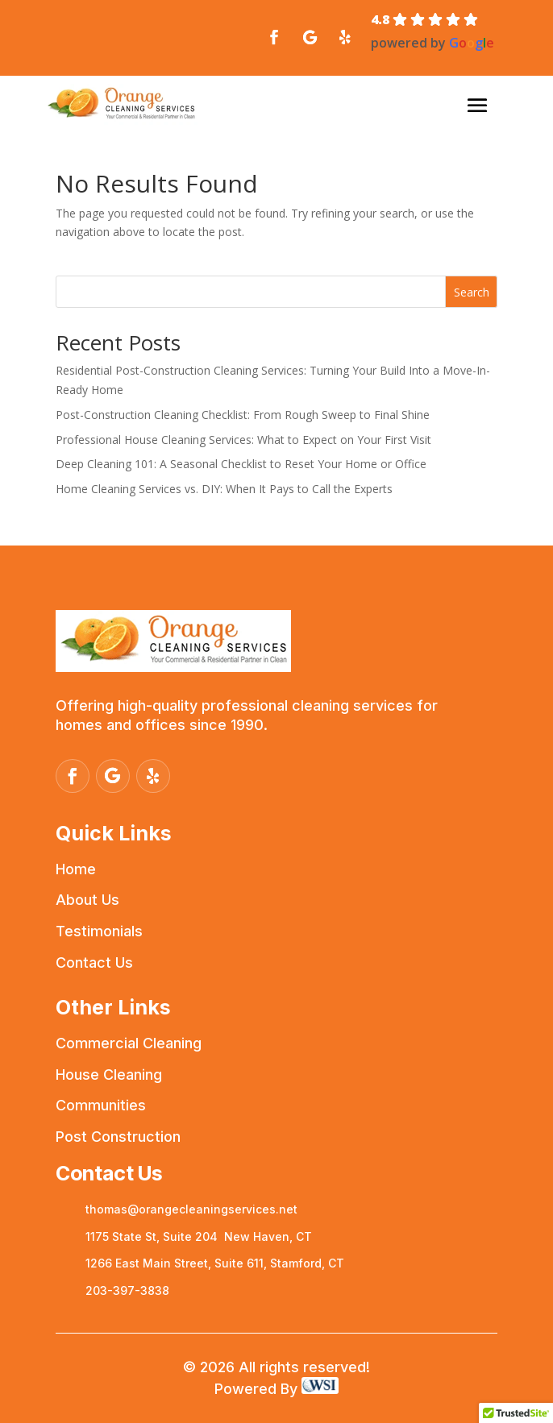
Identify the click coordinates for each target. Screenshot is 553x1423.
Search (471, 292)
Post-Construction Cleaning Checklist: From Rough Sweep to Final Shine (243, 414)
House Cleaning (109, 1074)
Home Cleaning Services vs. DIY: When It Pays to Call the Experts (224, 488)
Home (76, 869)
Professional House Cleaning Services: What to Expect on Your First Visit (243, 439)
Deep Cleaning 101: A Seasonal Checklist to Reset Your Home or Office (241, 463)
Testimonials (99, 931)
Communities (101, 1105)
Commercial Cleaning (129, 1043)
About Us (87, 899)
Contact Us (94, 962)
